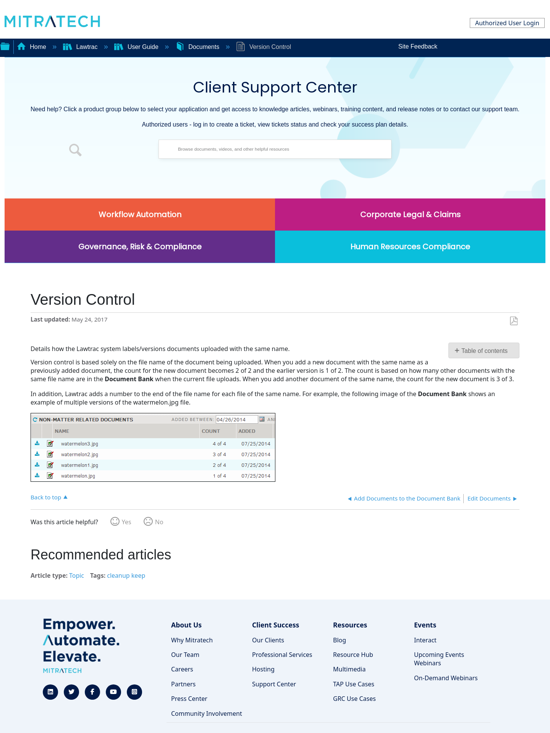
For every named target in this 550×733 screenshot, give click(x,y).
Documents (198, 47)
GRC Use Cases (354, 698)
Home (32, 47)
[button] (75, 151)
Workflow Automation (140, 214)
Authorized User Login (507, 23)
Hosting (263, 669)
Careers (182, 669)
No (159, 522)
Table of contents (484, 351)
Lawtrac (81, 47)
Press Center (189, 698)
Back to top (46, 497)
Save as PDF (514, 321)
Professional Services (282, 654)
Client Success (275, 624)
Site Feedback (417, 46)
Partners (183, 684)
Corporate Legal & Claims (410, 214)
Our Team (185, 654)
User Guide (137, 47)
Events (425, 624)
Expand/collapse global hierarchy (5, 45)
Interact (425, 640)
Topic (76, 575)
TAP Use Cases (353, 684)
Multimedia (349, 669)
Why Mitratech (192, 640)
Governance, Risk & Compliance (140, 246)
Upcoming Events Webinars (439, 658)
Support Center (274, 684)
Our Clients (268, 640)
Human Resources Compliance (410, 246)
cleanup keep (126, 575)
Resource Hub (353, 654)
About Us (186, 624)
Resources (350, 624)
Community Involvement (206, 713)
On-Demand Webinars (446, 678)
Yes (126, 522)
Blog (339, 640)
